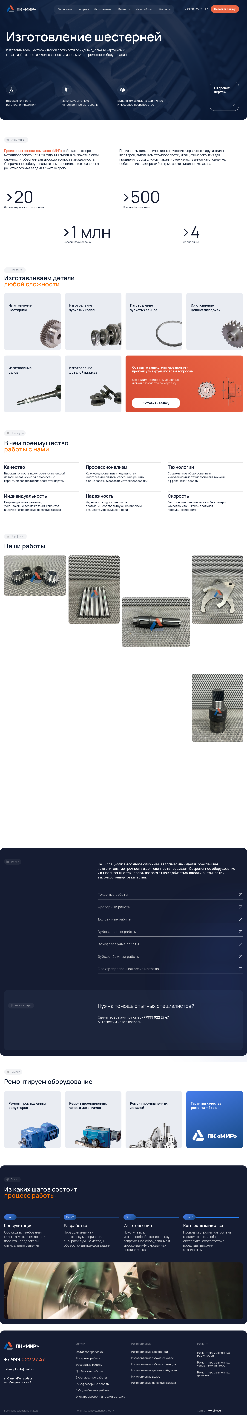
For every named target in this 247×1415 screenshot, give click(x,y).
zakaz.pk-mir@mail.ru (19, 1369)
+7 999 (24, 1359)
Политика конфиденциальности (95, 1410)
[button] (225, 9)
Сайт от (202, 1410)
